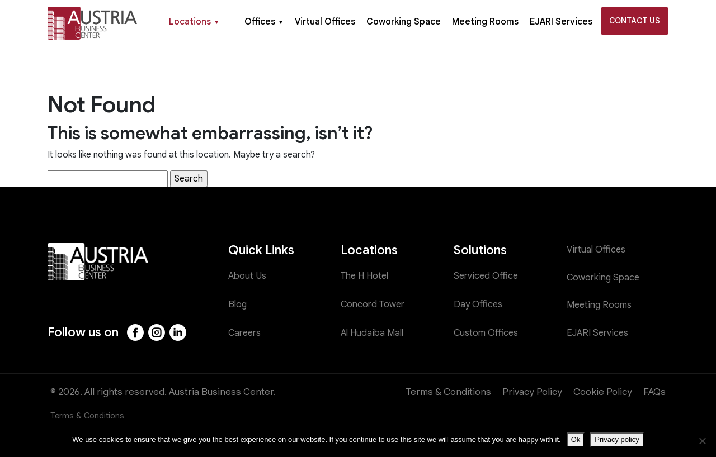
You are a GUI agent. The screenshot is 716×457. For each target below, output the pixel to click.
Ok (576, 439)
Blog (238, 304)
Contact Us (634, 21)
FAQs (654, 392)
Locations (194, 21)
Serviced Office (487, 276)
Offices (264, 21)
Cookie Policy (602, 392)
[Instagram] (158, 332)
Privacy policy (617, 439)
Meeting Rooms (485, 21)
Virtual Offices (325, 21)
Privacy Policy (532, 392)
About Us (248, 276)
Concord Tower (374, 304)
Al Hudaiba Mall (374, 333)
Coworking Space (403, 21)
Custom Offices (487, 333)
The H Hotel (367, 276)
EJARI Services (561, 21)
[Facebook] (136, 332)
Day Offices (479, 304)
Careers (246, 333)
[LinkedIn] (179, 332)
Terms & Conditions (448, 392)
